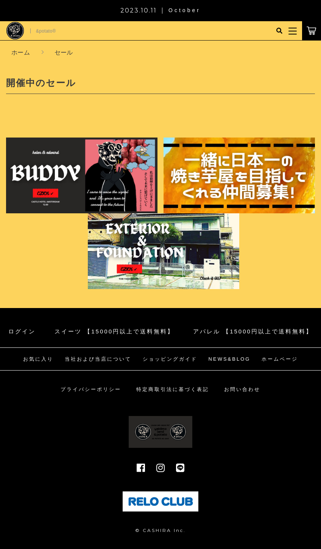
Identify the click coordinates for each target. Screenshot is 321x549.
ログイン (22, 331)
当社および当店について (98, 359)
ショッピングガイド (170, 359)
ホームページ (280, 359)
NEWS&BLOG (230, 359)
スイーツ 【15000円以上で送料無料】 (114, 331)
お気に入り (38, 359)
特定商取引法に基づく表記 (172, 389)
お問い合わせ (242, 389)
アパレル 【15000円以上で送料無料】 (253, 331)
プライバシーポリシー (91, 389)
